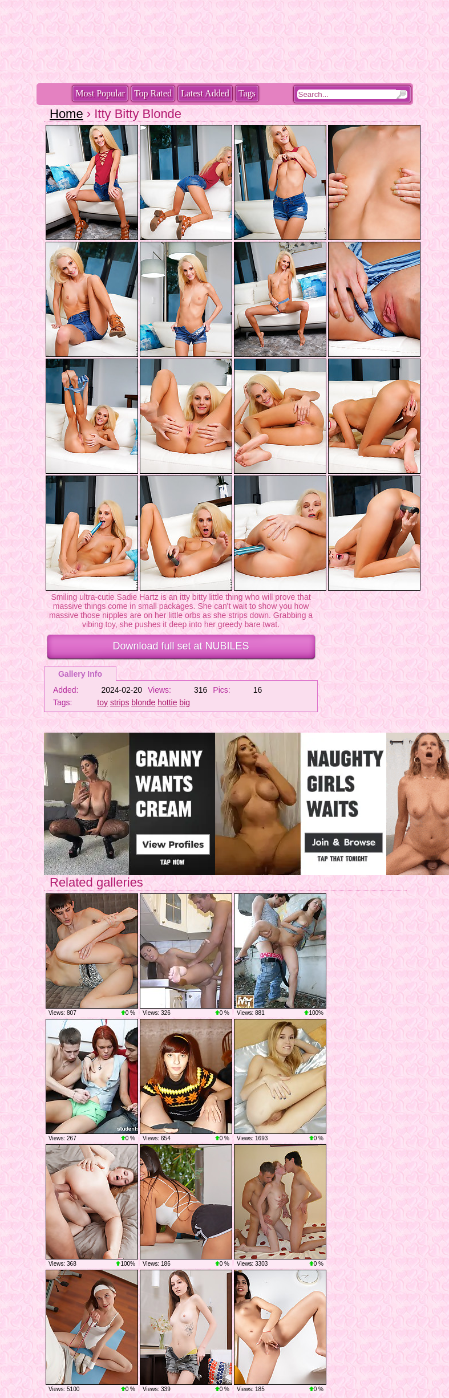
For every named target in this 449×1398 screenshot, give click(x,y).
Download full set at (180, 646)
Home (66, 114)
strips (119, 702)
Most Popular (100, 93)
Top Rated (153, 93)
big (184, 702)
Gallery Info (80, 673)
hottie (167, 702)
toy (102, 702)
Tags (247, 93)
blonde (143, 702)
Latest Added (205, 93)
